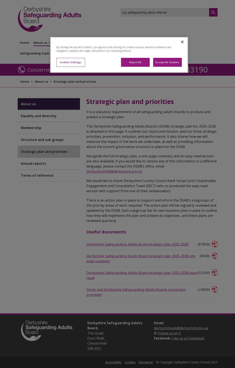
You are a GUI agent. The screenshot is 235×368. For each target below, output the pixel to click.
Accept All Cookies (167, 62)
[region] (119, 55)
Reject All (135, 62)
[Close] (182, 42)
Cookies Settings (70, 62)
